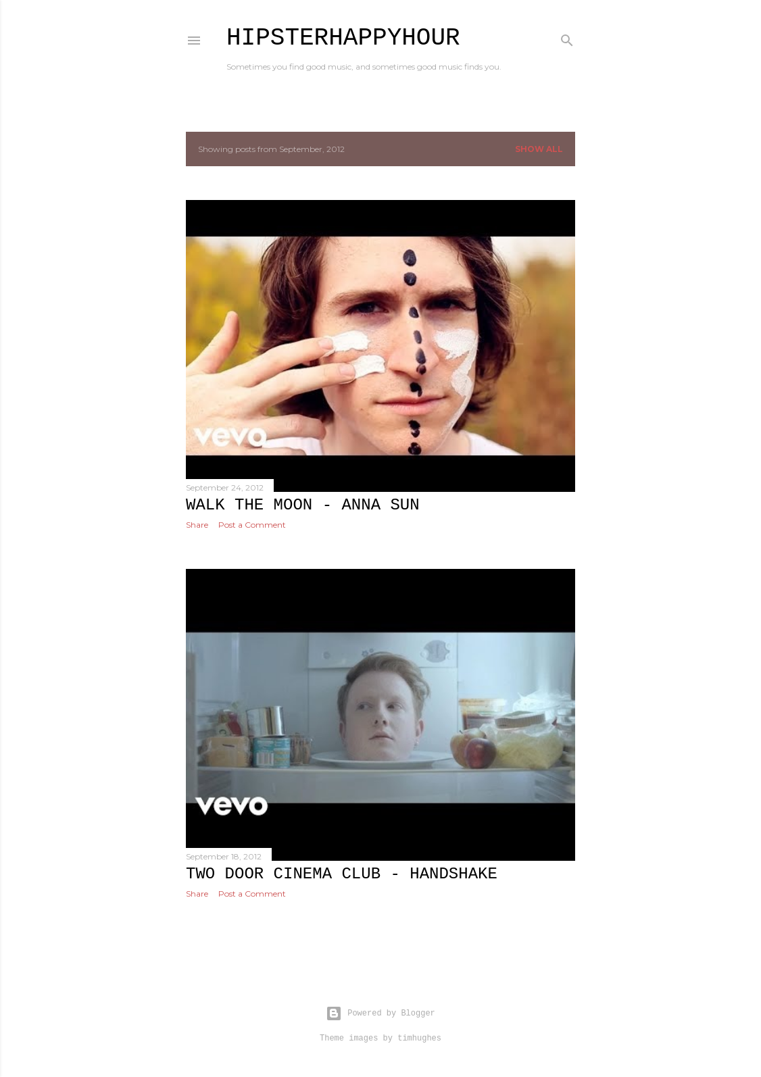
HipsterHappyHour (343, 38)
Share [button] (197, 525)
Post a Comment (252, 525)
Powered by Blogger (380, 1013)
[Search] (567, 37)
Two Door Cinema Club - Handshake (341, 874)
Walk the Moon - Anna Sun (303, 505)
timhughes (419, 1038)
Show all (539, 149)
